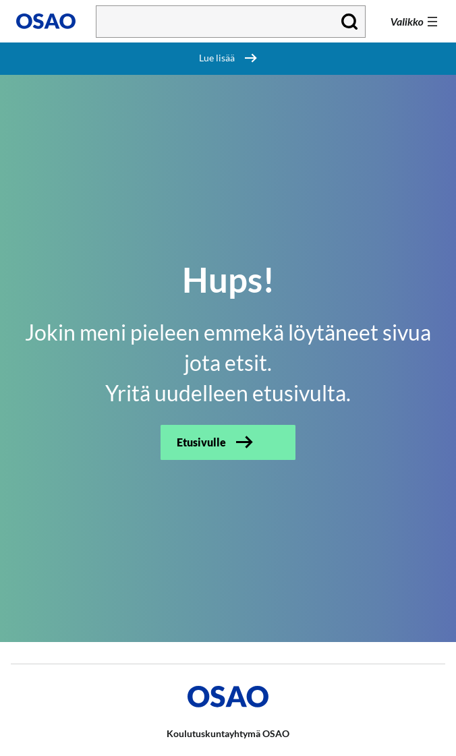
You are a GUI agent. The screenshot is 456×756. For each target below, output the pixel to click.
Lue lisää (217, 57)
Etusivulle (201, 442)
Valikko (407, 21)
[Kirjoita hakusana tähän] (231, 21)
